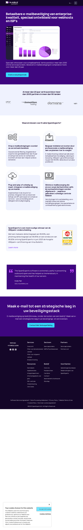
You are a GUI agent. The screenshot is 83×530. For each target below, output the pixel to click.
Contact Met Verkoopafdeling (40, 326)
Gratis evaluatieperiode (17, 75)
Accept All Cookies (45, 509)
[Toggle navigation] (75, 3)
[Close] (49, 504)
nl (70, 3)
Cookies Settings (45, 514)
